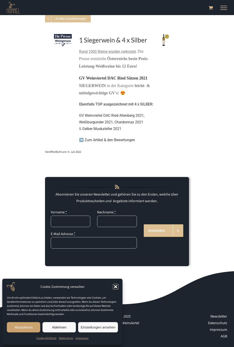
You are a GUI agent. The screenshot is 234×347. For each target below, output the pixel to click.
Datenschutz (66, 338)
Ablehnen (59, 327)
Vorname (59, 212)
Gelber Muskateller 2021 (101, 129)
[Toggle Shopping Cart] (211, 7)
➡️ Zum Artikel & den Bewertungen (107, 140)
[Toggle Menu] (224, 8)
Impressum (81, 338)
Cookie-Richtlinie (46, 338)
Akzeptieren (23, 327)
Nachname (106, 212)
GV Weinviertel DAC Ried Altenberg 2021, (111, 115)
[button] (115, 286)
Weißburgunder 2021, (96, 122)
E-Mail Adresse (63, 233)
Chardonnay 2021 (128, 122)
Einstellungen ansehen (98, 327)
